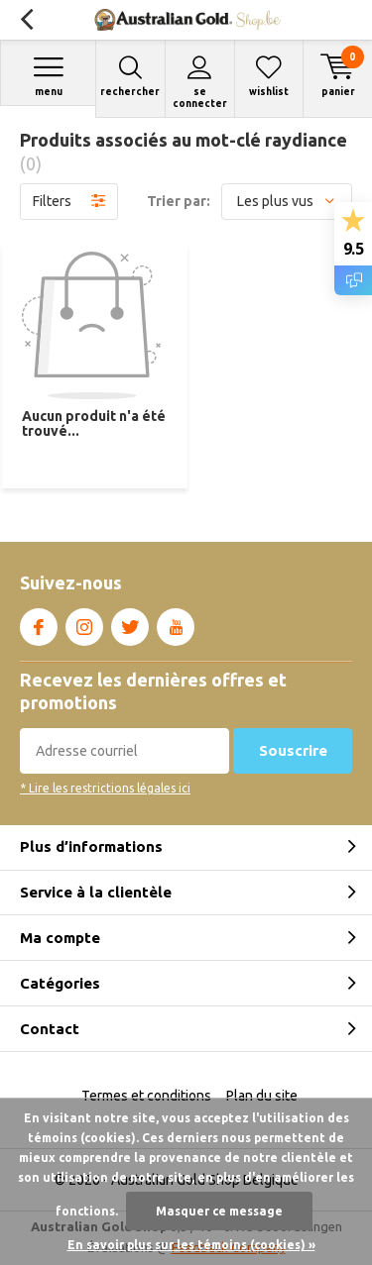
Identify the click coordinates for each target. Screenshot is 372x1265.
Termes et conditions (146, 1096)
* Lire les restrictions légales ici (105, 788)
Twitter (130, 623)
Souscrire (293, 750)
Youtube (175, 623)
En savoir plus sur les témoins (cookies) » (191, 1244)
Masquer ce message (219, 1211)
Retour (26, 20)
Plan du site (262, 1096)
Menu (48, 75)
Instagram (84, 623)
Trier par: (178, 201)
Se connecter (200, 81)
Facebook (39, 623)
